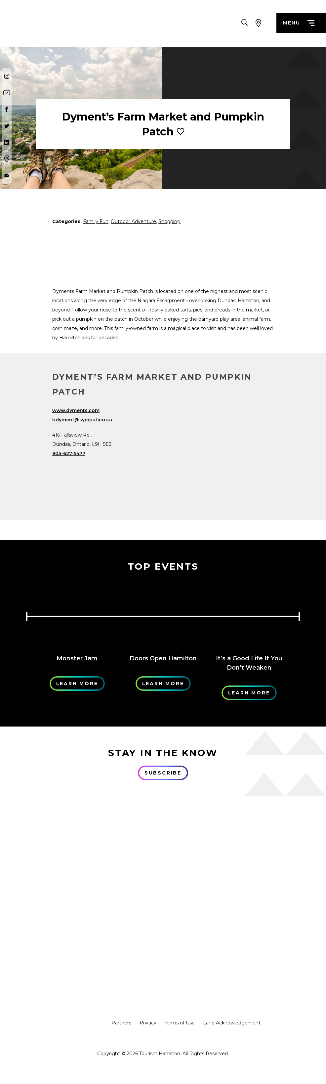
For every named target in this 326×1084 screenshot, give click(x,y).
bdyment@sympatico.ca (82, 420)
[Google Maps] (7, 159)
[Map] (223, 455)
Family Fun (95, 221)
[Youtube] (7, 92)
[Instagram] (7, 76)
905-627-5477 (68, 453)
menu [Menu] (298, 23)
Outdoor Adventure (133, 221)
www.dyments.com (76, 410)
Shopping (169, 221)
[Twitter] (7, 126)
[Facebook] (7, 109)
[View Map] (259, 23)
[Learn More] (77, 614)
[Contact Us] (7, 175)
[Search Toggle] (244, 23)
